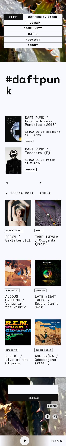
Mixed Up (31, 170)
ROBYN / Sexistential (18, 238)
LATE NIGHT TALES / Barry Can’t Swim (46, 301)
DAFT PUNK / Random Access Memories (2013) (41, 121)
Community (33, 28)
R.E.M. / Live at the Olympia (17, 360)
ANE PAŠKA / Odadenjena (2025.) (46, 360)
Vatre (29, 141)
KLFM (13, 17)
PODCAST (33, 39)
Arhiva (45, 193)
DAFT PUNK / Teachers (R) (37, 151)
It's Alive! (12, 350)
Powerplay (12, 290)
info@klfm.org (23, 419)
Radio (33, 33)
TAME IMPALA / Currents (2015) (46, 240)
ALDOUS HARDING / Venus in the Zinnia (15, 301)
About (33, 45)
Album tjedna (14, 231)
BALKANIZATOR (43, 350)
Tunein (52, 406)
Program (33, 22)
